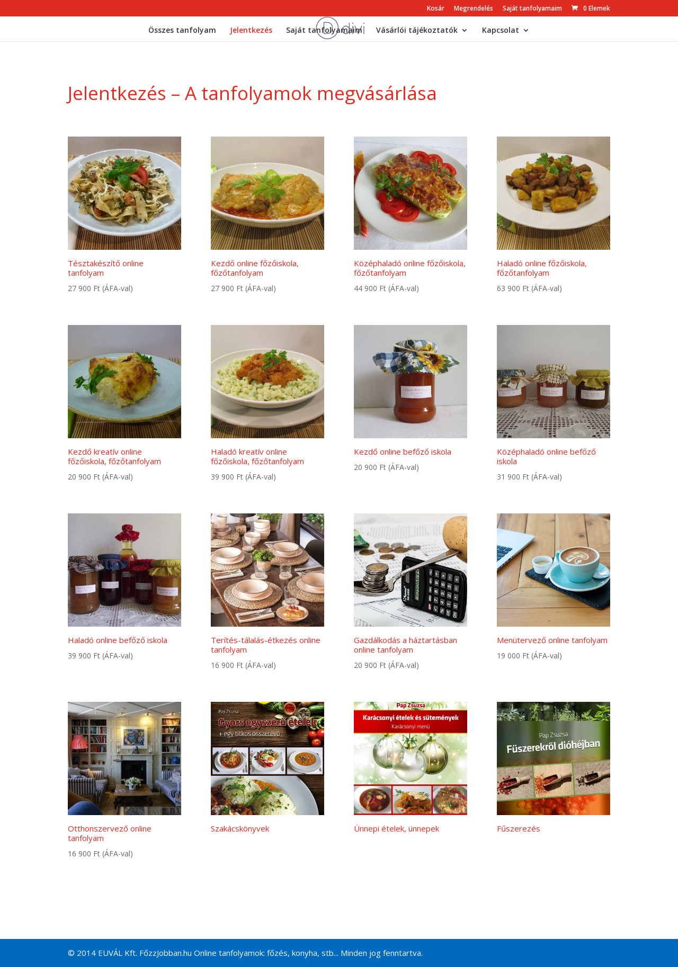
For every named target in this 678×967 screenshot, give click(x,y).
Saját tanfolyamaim (532, 9)
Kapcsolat (500, 30)
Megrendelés (473, 9)
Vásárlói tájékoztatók (417, 30)
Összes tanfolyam (182, 30)
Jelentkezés (251, 30)
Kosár (435, 9)
